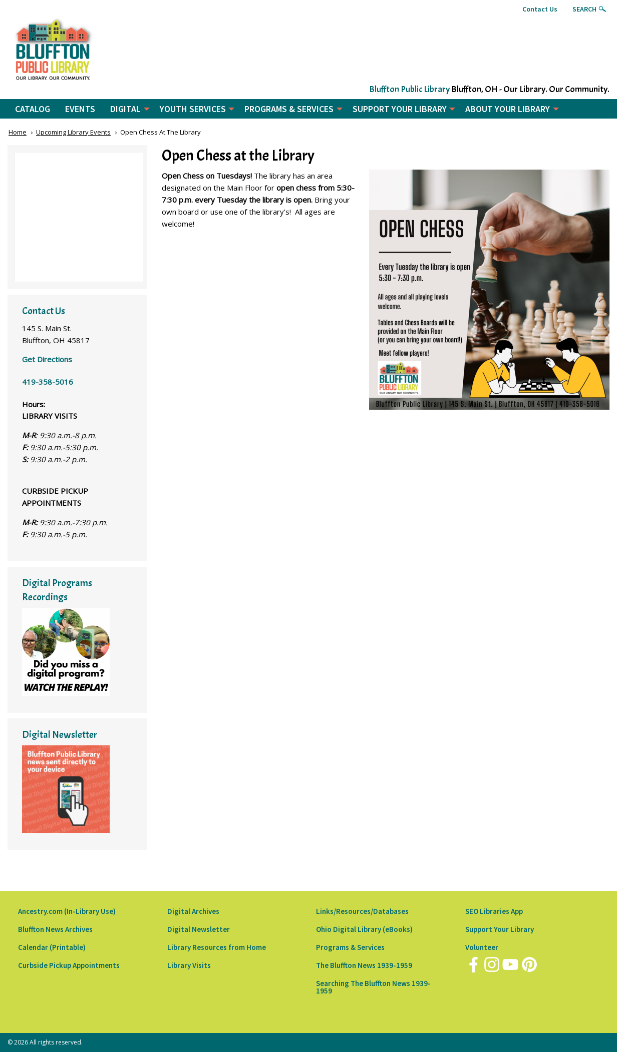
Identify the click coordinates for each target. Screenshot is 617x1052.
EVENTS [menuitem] (80, 109)
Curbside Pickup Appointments (69, 965)
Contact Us (539, 9)
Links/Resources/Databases (362, 911)
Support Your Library (499, 929)
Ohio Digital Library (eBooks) (364, 929)
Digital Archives (193, 911)
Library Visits (189, 965)
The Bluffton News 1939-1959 (364, 965)
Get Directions (47, 359)
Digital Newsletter (198, 929)
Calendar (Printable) (52, 947)
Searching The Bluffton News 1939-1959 (373, 986)
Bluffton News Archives (55, 929)
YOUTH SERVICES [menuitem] (193, 109)
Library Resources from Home (216, 947)
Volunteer (481, 947)
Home (18, 132)
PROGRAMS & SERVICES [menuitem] (289, 109)
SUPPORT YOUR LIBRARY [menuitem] (400, 109)
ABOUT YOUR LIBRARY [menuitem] (507, 109)
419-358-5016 (47, 382)
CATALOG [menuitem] (32, 109)
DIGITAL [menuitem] (125, 109)
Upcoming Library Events (73, 132)
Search (584, 9)
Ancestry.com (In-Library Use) (67, 911)
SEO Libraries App (494, 911)
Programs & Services (350, 947)
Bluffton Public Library (409, 89)
